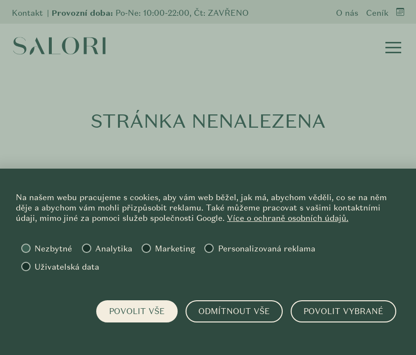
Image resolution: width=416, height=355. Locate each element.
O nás (347, 13)
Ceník (377, 13)
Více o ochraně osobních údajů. (287, 218)
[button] (393, 47)
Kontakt (27, 13)
